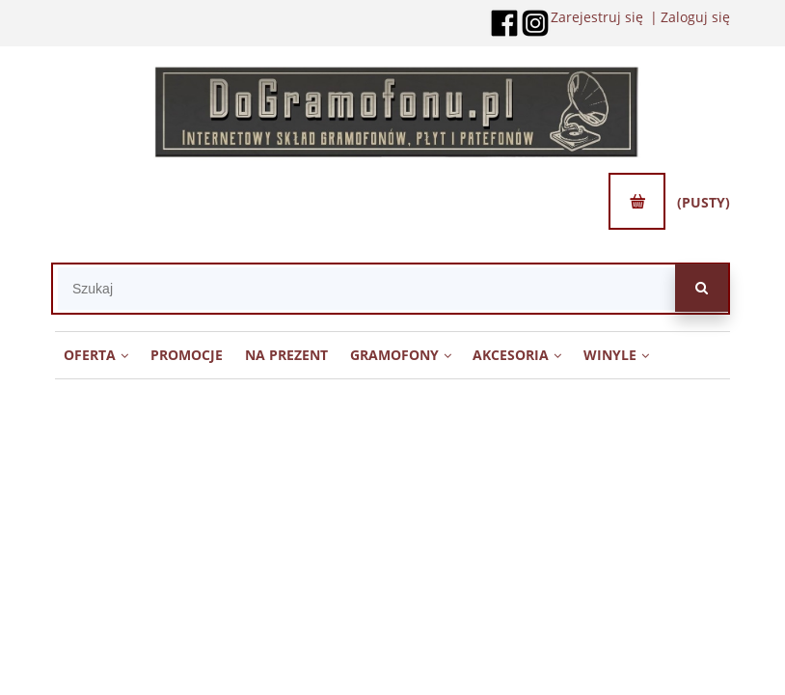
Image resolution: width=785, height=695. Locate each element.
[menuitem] (96, 354)
